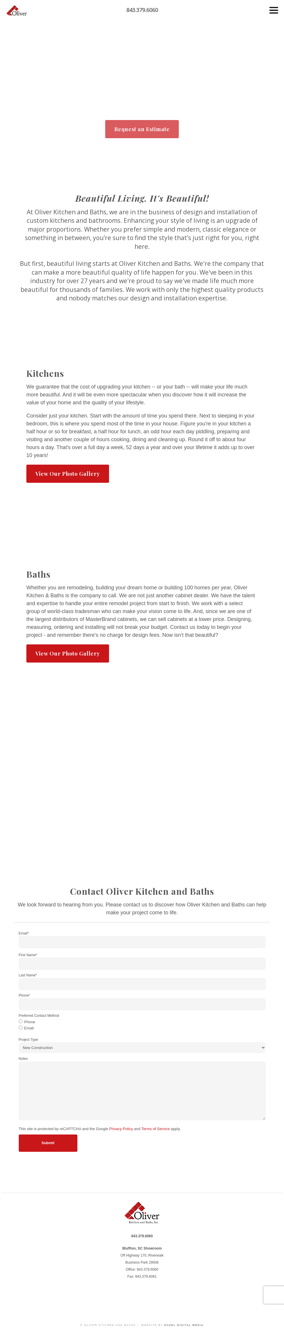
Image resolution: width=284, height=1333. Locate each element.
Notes (23, 1061)
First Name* (28, 957)
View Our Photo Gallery (67, 476)
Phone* (24, 998)
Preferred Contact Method (39, 1018)
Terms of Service (155, 1131)
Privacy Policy (121, 1131)
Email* (24, 935)
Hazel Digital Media (184, 1325)
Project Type (28, 1042)
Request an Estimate (142, 129)
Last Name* (28, 977)
